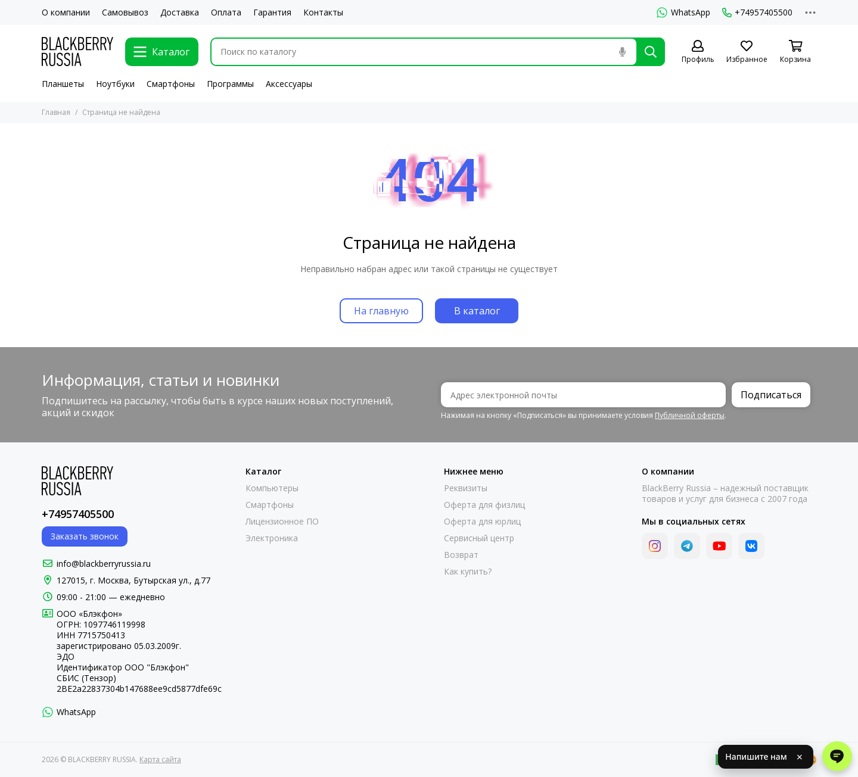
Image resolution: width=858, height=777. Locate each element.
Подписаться (771, 394)
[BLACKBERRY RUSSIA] (77, 51)
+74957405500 (757, 12)
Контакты (323, 12)
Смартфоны (171, 83)
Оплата (226, 12)
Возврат (461, 555)
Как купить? (468, 571)
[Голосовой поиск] (622, 52)
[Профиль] (698, 52)
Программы (230, 83)
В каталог (477, 310)
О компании (66, 12)
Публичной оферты (690, 415)
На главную (381, 310)
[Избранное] (746, 52)
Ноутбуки (115, 83)
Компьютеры (272, 488)
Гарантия (272, 12)
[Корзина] (795, 52)
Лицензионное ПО (282, 521)
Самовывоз (125, 12)
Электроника (271, 538)
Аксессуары (289, 83)
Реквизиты (465, 488)
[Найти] (650, 52)
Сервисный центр (479, 538)
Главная (56, 112)
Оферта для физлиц (484, 505)
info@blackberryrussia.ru (104, 563)
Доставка (179, 12)
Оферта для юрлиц (482, 521)
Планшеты (63, 83)
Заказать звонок (85, 536)
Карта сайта (160, 759)
